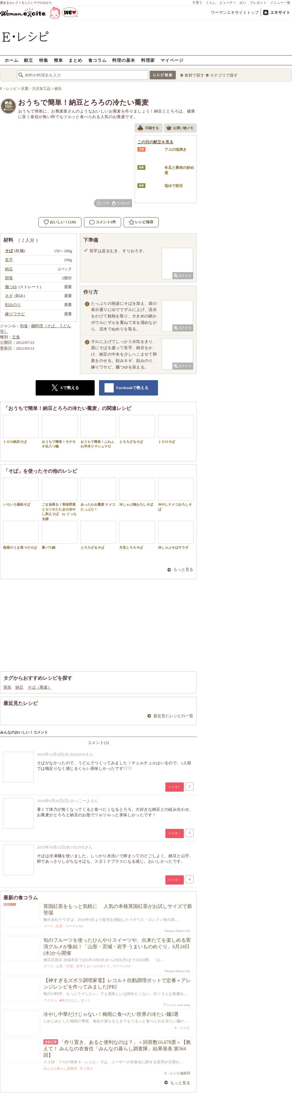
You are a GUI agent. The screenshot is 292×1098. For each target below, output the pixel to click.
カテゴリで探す (224, 75)
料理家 (148, 60)
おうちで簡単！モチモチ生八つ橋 (59, 431)
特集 (43, 60)
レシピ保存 (144, 222)
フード (48, 926)
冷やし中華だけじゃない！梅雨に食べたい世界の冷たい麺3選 (111, 1014)
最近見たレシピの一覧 (173, 716)
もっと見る (183, 569)
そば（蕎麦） (40, 687)
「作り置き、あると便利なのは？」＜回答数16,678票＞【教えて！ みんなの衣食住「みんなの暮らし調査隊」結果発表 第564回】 (117, 1049)
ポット (86, 1000)
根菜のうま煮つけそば (21, 535)
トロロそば (176, 429)
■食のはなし (68, 1000)
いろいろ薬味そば (21, 492)
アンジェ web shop (176, 1005)
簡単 (58, 60)
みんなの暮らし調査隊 (60, 1068)
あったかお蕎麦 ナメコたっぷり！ (98, 494)
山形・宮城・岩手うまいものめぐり (83, 966)
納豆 (19, 687)
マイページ (171, 60)
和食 (24, 326)
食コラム (97, 60)
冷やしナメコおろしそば (176, 494)
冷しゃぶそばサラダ (176, 535)
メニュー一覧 (280, 2)
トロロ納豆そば (21, 429)
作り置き (86, 1068)
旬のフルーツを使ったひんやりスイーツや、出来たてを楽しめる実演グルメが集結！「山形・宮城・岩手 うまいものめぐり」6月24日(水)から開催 (117, 946)
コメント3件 (102, 222)
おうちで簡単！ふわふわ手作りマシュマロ (98, 431)
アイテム (50, 1000)
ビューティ (227, 2)
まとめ (75, 60)
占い (243, 2)
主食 (16, 337)
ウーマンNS (74, 926)
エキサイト (280, 12)
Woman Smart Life (177, 931)
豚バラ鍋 (59, 535)
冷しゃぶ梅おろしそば (137, 492)
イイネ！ (174, 787)
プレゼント (258, 2)
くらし (211, 2)
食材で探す (194, 75)
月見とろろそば (137, 535)
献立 (28, 60)
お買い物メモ (179, 129)
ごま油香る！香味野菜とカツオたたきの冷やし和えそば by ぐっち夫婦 (59, 499)
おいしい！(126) (63, 222)
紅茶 (59, 926)
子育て (197, 2)
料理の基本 (123, 60)
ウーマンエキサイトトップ (235, 12)
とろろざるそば (137, 429)
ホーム (11, 60)
